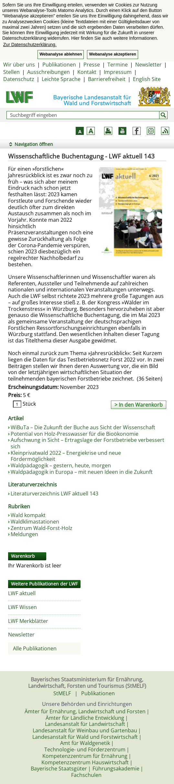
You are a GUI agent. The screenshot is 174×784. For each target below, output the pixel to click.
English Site (147, 79)
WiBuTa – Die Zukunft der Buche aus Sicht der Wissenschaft (83, 427)
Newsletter (148, 64)
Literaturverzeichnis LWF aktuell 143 (54, 493)
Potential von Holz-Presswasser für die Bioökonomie (74, 433)
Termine (117, 64)
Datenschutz (18, 79)
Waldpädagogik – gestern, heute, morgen (61, 465)
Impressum (118, 72)
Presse (91, 64)
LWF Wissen (22, 607)
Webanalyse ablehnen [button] (60, 54)
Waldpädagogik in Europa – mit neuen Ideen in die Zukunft (82, 471)
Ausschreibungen (48, 72)
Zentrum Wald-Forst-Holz (41, 528)
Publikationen (59, 64)
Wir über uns (19, 64)
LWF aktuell (22, 593)
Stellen (11, 72)
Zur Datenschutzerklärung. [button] (30, 44)
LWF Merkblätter (28, 621)
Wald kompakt (28, 515)
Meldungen (24, 534)
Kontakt (86, 72)
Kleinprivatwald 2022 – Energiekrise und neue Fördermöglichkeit (66, 456)
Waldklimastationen (35, 521)
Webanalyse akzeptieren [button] (112, 54)
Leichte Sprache (61, 79)
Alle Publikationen (35, 648)
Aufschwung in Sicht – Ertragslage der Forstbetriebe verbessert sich (87, 443)
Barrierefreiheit (106, 79)
